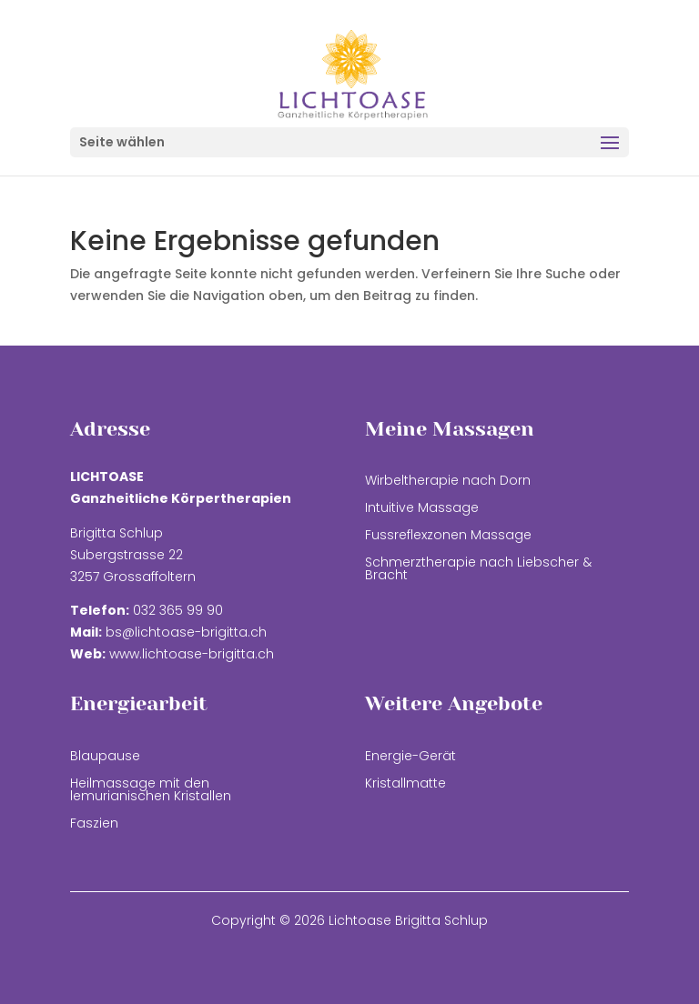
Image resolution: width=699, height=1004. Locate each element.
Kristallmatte (405, 784)
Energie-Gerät (410, 757)
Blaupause (105, 757)
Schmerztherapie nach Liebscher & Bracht (478, 570)
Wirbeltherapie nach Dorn (448, 481)
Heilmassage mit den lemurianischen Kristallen (150, 791)
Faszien (94, 824)
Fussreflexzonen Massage (448, 536)
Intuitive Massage (422, 509)
